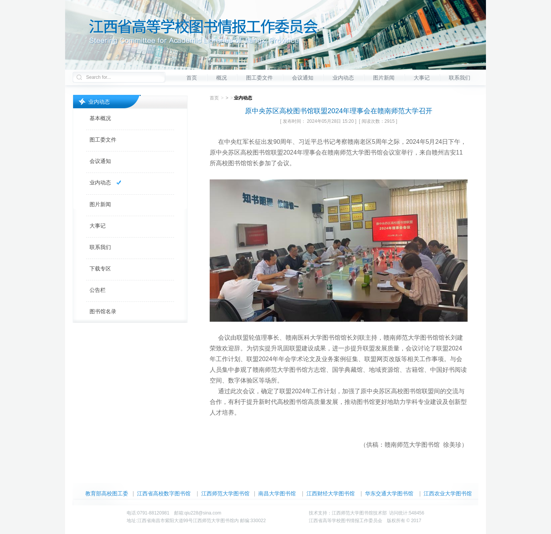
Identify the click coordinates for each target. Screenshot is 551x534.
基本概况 (100, 118)
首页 (191, 78)
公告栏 (98, 290)
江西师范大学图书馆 (225, 493)
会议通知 (302, 78)
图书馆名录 (103, 311)
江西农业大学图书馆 (448, 493)
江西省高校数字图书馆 (164, 493)
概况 (221, 78)
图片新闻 (384, 78)
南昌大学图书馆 (277, 493)
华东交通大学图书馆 (389, 493)
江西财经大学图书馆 (330, 493)
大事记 (422, 78)
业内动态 (343, 78)
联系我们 (459, 78)
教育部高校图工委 (106, 493)
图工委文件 (259, 78)
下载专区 (100, 268)
